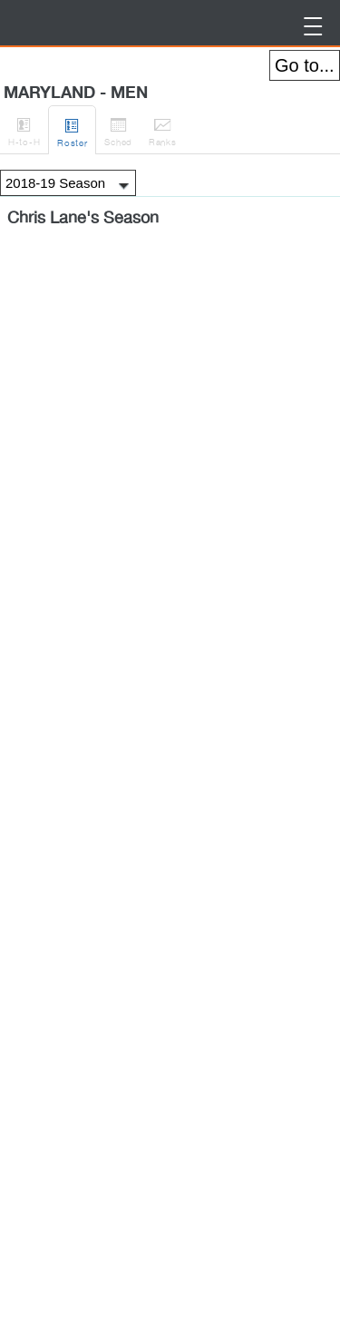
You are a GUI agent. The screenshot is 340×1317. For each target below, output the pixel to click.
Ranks (163, 129)
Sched (118, 129)
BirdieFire (22, 22)
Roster (72, 130)
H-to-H (24, 129)
